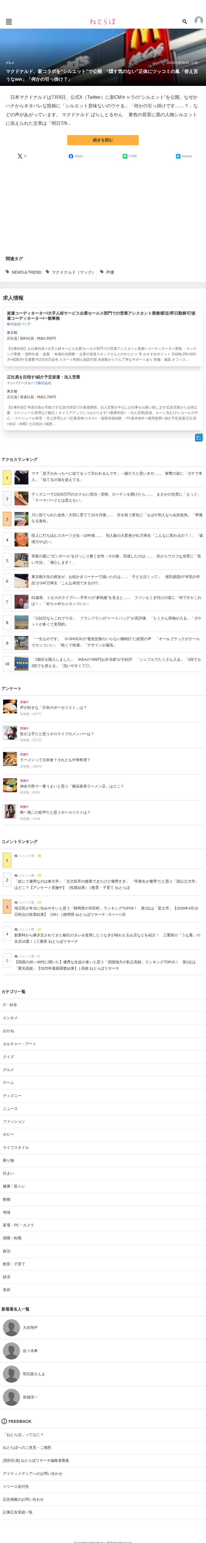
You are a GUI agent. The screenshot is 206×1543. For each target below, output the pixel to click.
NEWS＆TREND (26, 272)
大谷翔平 (30, 1327)
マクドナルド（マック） (74, 272)
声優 (110, 272)
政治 (6, 1251)
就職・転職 (12, 1238)
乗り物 (8, 1160)
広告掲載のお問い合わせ (23, 1499)
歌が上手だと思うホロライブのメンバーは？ (57, 734)
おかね (8, 1031)
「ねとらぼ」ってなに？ (23, 1434)
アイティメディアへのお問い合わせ (32, 1473)
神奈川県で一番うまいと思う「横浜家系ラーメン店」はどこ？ (72, 786)
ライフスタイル (16, 1147)
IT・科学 (10, 1005)
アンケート (11, 688)
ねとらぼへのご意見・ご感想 (27, 1447)
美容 (6, 1290)
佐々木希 (30, 1351)
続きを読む (103, 140)
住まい (8, 1173)
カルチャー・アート (19, 1044)
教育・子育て (14, 1264)
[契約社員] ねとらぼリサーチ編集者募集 (36, 1460)
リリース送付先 (16, 1486)
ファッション (14, 1121)
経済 (6, 1277)
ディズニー (12, 1096)
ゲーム (8, 1082)
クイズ (8, 1057)
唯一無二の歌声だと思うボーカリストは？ (55, 812)
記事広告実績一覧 (18, 1512)
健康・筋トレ (14, 1186)
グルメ (10, 63)
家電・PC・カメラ (18, 1225)
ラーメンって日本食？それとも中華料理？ (55, 760)
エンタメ (10, 1018)
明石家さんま (34, 1374)
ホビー (8, 1134)
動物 (6, 1199)
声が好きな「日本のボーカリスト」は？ (53, 708)
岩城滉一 (30, 1397)
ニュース (10, 1108)
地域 (6, 1212)
